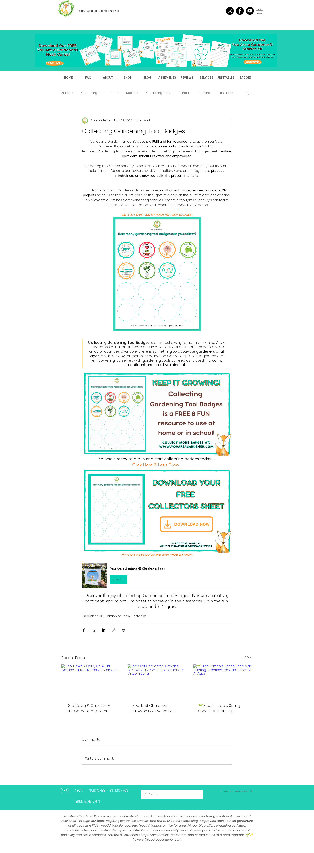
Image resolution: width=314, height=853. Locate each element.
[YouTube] (250, 11)
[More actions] (229, 120)
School (184, 93)
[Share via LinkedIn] (104, 630)
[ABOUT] (79, 791)
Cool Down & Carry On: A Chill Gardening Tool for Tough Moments (88, 708)
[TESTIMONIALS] (118, 791)
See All (248, 657)
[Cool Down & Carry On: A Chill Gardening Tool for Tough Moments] (91, 681)
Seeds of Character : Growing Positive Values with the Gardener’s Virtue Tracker (155, 708)
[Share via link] (114, 630)
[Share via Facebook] (84, 630)
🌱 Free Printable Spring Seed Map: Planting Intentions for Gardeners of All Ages (222, 708)
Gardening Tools (158, 93)
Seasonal (204, 93)
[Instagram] (230, 11)
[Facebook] (240, 11)
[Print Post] (123, 630)
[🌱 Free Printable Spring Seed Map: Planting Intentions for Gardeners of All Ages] (223, 681)
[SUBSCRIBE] (97, 791)
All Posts (67, 93)
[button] (263, 11)
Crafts (113, 93)
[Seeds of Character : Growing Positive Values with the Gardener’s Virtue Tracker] (157, 681)
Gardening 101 (91, 93)
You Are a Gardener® (99, 11)
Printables (226, 93)
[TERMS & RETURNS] (87, 801)
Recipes (132, 93)
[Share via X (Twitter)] (94, 630)
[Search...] (171, 794)
